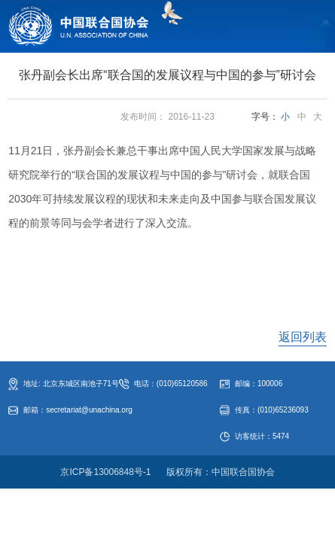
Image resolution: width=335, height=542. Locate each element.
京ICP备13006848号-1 (105, 472)
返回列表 (303, 336)
